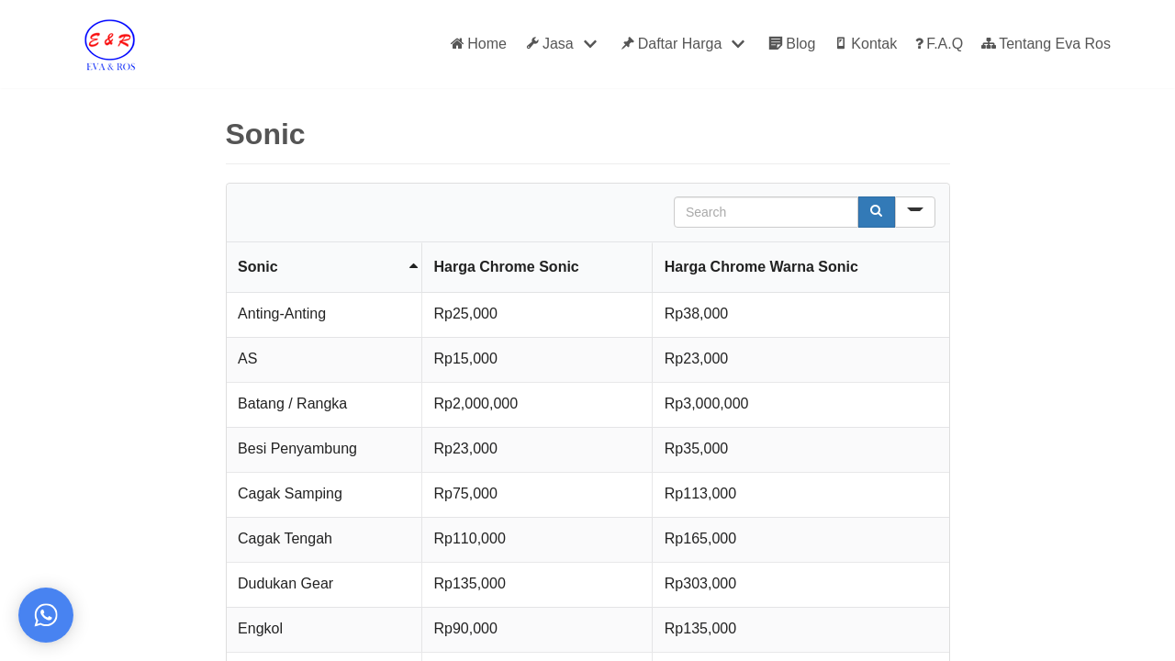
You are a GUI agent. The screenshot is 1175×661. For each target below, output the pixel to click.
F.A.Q (939, 44)
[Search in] (915, 212)
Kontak (865, 44)
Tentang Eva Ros (1046, 44)
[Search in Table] (766, 212)
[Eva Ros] (109, 44)
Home (479, 44)
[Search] (876, 212)
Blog (791, 44)
